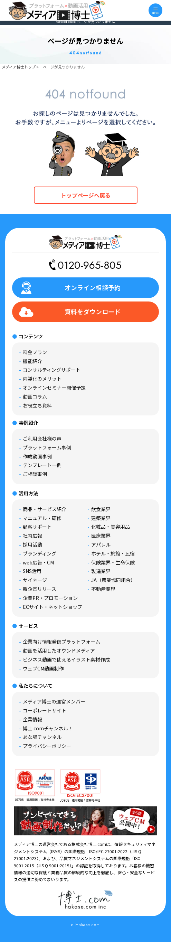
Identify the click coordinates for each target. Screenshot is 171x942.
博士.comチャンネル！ (48, 728)
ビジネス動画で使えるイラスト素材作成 (66, 659)
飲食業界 (101, 509)
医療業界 (101, 535)
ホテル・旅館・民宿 (113, 553)
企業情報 (32, 719)
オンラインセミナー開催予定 (54, 387)
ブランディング (39, 553)
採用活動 (32, 544)
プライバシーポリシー (47, 745)
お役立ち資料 (37, 405)
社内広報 (32, 535)
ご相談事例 (35, 473)
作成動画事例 (37, 456)
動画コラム (35, 396)
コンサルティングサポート (51, 369)
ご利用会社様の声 (42, 438)
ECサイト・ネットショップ (52, 606)
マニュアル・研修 (42, 518)
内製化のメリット (42, 378)
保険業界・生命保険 (113, 562)
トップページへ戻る (86, 195)
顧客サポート (37, 526)
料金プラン (35, 352)
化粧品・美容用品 (110, 526)
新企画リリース (39, 588)
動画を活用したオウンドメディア (59, 650)
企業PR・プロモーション (50, 597)
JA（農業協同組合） (113, 579)
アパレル (101, 544)
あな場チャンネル (42, 736)
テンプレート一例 (42, 465)
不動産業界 (103, 588)
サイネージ (35, 579)
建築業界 (101, 518)
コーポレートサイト (44, 710)
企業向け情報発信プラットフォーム (61, 641)
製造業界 (101, 571)
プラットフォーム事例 (47, 447)
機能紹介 (32, 361)
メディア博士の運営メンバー (54, 701)
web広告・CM (38, 562)
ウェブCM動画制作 (43, 668)
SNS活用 (32, 571)
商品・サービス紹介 (44, 509)
